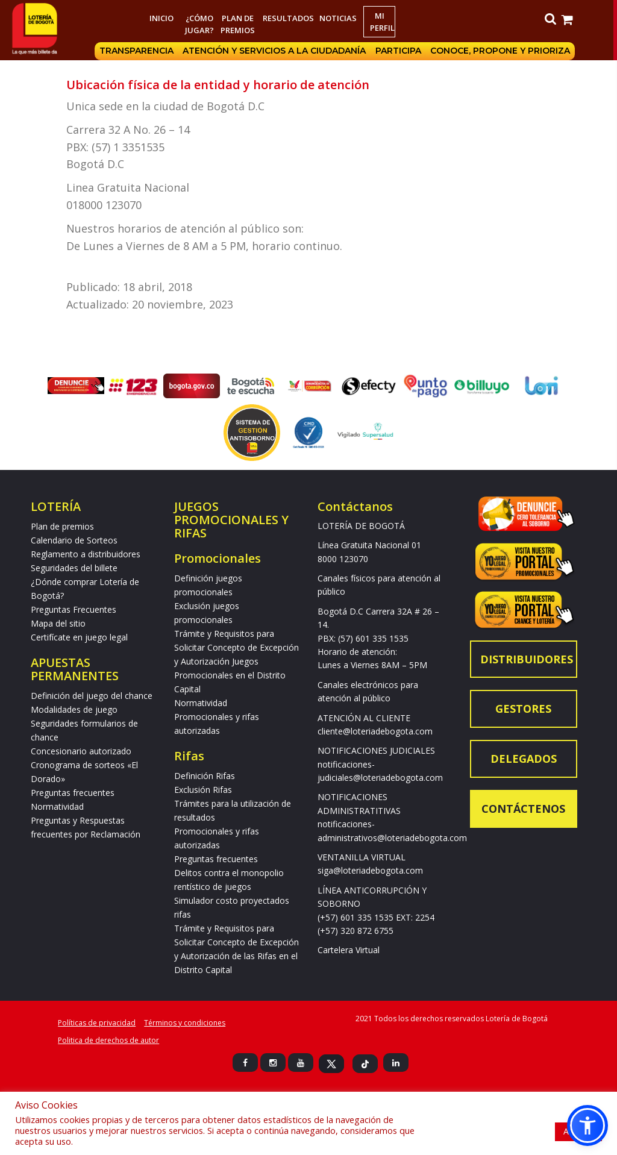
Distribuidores (526, 659)
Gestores (523, 708)
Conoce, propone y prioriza (503, 51)
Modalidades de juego (74, 709)
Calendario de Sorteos (74, 540)
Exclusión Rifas (203, 789)
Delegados (523, 758)
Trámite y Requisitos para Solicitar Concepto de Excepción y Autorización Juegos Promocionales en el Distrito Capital (236, 661)
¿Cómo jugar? (201, 24)
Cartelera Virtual (349, 950)
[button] (587, 1125)
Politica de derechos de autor (108, 1040)
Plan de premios (239, 24)
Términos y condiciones (184, 1023)
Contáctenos (523, 808)
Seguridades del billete (74, 568)
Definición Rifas (204, 775)
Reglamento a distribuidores (85, 554)
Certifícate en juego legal (79, 637)
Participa (401, 51)
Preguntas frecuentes (72, 792)
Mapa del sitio (58, 623)
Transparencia (138, 51)
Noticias (340, 18)
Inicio (163, 18)
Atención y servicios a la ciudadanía (276, 51)
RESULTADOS (289, 18)
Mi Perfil (384, 21)
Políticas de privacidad (97, 1023)
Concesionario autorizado (81, 751)
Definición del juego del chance (91, 695)
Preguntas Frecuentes (73, 609)
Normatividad (57, 806)
